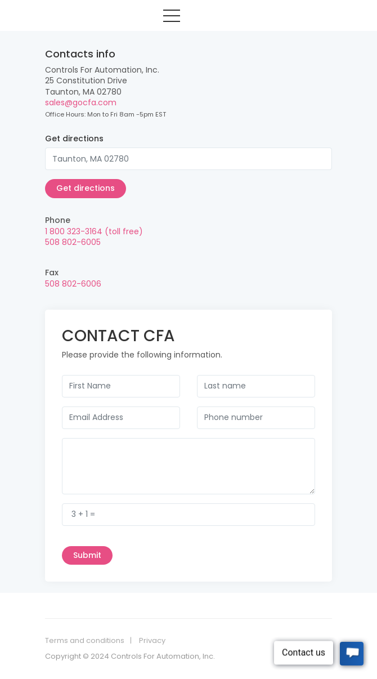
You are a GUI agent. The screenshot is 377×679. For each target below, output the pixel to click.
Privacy (152, 641)
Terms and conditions (84, 641)
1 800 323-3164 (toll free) (94, 231)
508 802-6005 (73, 242)
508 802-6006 (73, 283)
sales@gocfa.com (80, 102)
